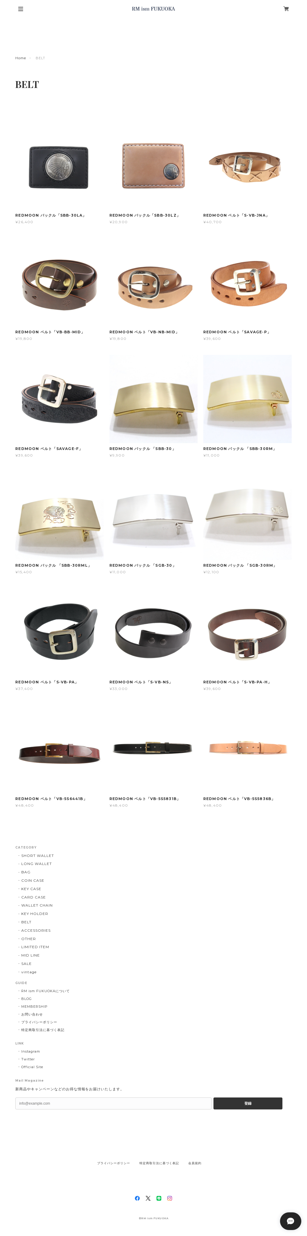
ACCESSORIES (36, 930)
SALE (26, 963)
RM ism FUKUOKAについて (45, 991)
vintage (29, 972)
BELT (26, 922)
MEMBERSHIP (34, 1006)
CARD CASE (33, 897)
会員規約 (194, 1163)
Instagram (30, 1051)
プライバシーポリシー (39, 1022)
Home (20, 58)
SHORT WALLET (37, 855)
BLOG (26, 999)
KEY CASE (31, 889)
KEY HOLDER (34, 913)
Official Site (32, 1067)
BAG (26, 872)
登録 (248, 1103)
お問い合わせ (32, 1014)
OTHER (28, 938)
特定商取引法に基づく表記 (42, 1030)
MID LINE (30, 955)
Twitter (28, 1059)
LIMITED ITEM (35, 947)
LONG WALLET (36, 863)
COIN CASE (32, 880)
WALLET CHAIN (37, 905)
